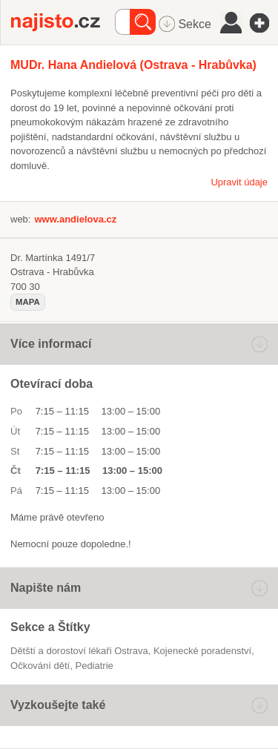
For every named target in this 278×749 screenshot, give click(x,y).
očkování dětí (40, 665)
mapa (28, 301)
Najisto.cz (63, 22)
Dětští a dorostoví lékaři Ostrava (79, 650)
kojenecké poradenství (202, 650)
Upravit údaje (239, 182)
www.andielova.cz (75, 219)
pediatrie (94, 665)
